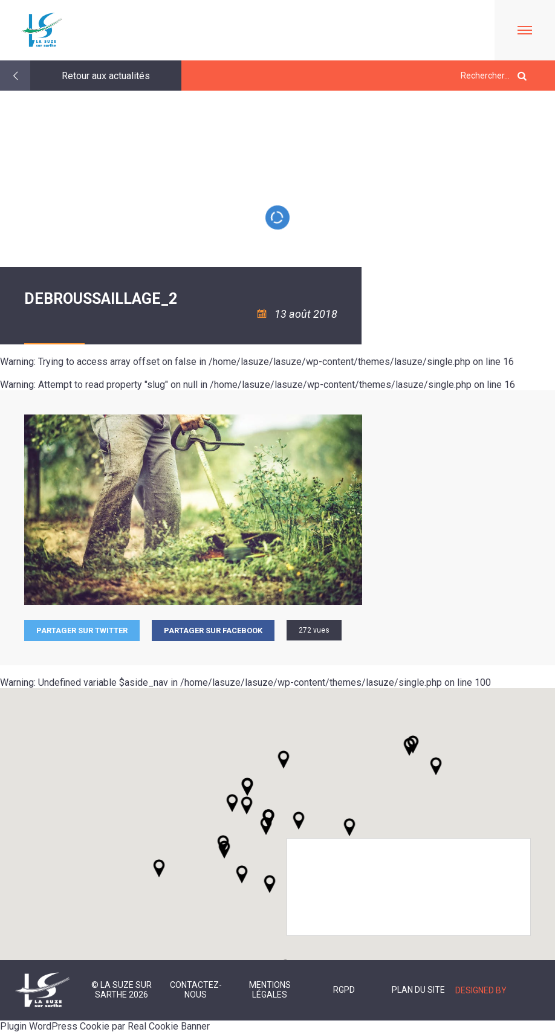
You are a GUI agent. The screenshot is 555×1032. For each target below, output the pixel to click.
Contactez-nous (196, 989)
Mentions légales (270, 989)
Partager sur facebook (213, 630)
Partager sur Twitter (82, 630)
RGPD (344, 990)
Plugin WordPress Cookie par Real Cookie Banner (105, 1026)
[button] (299, 820)
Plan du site (418, 990)
